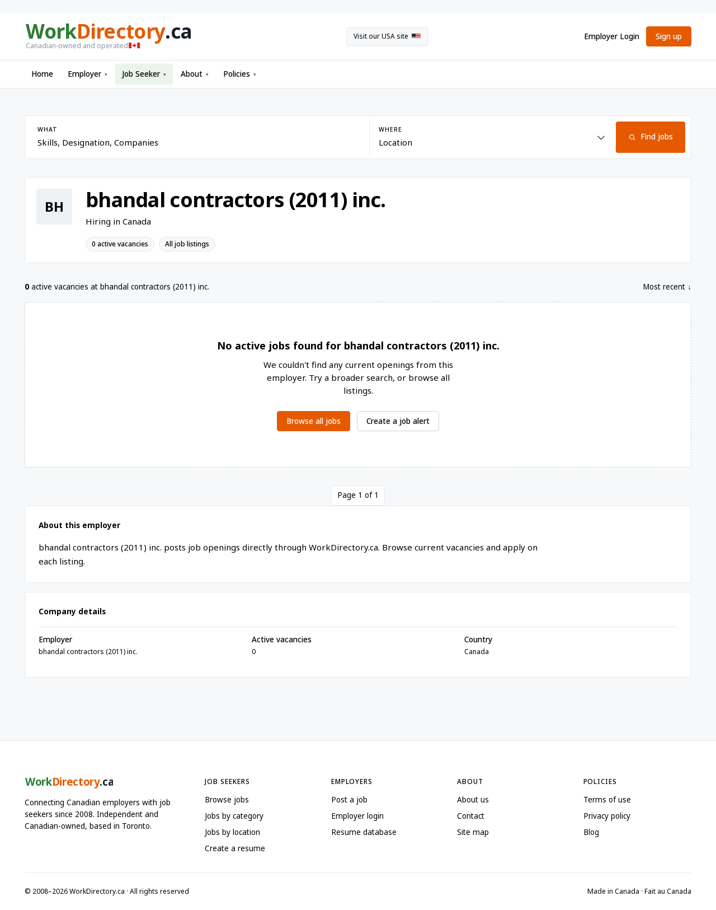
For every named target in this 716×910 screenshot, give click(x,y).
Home (42, 74)
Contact (470, 816)
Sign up (669, 36)
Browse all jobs (313, 421)
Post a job (349, 800)
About (195, 74)
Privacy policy (606, 816)
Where (390, 129)
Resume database (364, 832)
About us (473, 800)
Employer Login (611, 36)
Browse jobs (227, 800)
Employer (87, 74)
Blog (591, 832)
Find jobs (650, 137)
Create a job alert (398, 421)
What (47, 129)
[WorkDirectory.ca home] (108, 36)
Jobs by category (234, 816)
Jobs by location (232, 832)
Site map (473, 832)
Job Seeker (144, 74)
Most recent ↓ (667, 287)
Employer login (357, 816)
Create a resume (235, 848)
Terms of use (607, 800)
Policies (239, 74)
